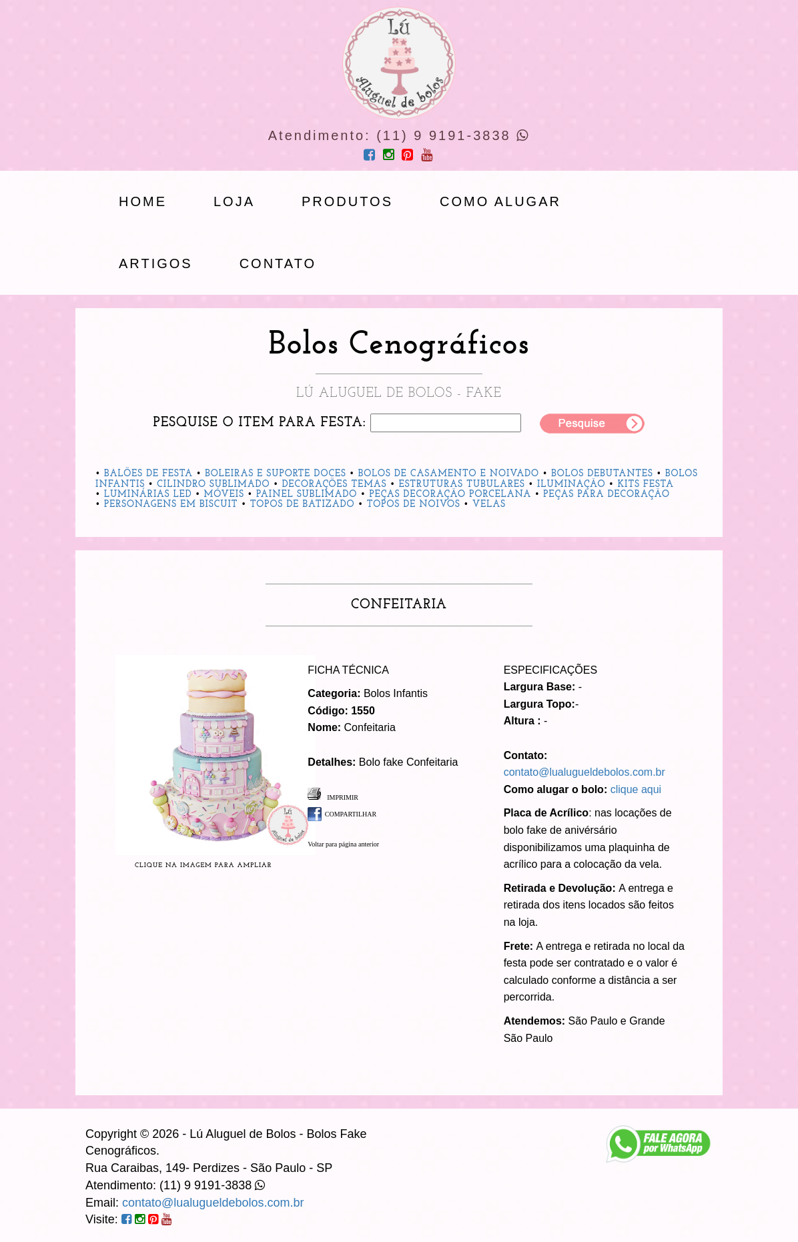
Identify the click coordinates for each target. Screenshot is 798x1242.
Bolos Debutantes (602, 474)
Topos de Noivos (413, 505)
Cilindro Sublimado (213, 485)
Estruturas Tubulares (462, 485)
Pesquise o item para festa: (259, 423)
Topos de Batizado (302, 505)
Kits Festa (646, 485)
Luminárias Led (148, 495)
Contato (278, 263)
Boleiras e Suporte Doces (275, 474)
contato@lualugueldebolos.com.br (584, 772)
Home (143, 201)
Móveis (224, 495)
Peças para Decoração (606, 495)
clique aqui (636, 789)
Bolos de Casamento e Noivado (448, 474)
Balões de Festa (148, 474)
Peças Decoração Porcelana (450, 495)
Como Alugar (500, 201)
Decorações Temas (334, 485)
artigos (156, 263)
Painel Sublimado (306, 495)
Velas (489, 505)
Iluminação (571, 485)
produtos (347, 201)
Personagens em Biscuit (171, 505)
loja (234, 201)
